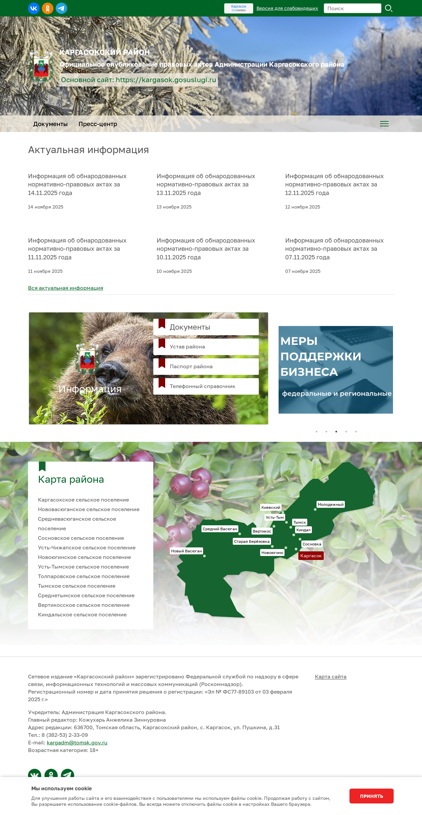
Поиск (389, 8)
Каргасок (238, 6)
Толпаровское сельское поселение (84, 576)
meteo (239, 10)
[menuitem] (384, 123)
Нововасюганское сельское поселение (88, 509)
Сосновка (312, 543)
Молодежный (331, 504)
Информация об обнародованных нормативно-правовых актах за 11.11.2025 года (77, 249)
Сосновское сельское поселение (81, 538)
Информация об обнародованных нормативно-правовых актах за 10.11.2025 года (206, 249)
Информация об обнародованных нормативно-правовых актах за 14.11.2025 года (77, 184)
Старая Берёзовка (252, 541)
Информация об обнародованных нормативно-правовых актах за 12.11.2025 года (334, 184)
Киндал (303, 529)
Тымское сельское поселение (76, 585)
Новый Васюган (186, 550)
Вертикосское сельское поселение (84, 605)
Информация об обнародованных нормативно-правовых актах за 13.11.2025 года (206, 184)
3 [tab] (336, 431)
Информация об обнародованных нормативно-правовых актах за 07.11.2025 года (334, 249)
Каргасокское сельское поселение (83, 499)
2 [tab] (326, 431)
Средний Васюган (220, 528)
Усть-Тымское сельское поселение (83, 566)
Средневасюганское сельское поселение (77, 523)
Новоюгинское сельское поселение (84, 557)
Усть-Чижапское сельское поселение (87, 547)
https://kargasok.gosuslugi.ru (166, 80)
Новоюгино (272, 552)
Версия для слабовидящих (287, 8)
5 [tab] (356, 431)
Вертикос (262, 531)
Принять (371, 796)
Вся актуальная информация (65, 287)
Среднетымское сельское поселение (86, 595)
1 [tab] (316, 431)
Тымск (299, 522)
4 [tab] (346, 431)
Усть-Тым (275, 517)
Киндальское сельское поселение (82, 614)
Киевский (270, 507)
